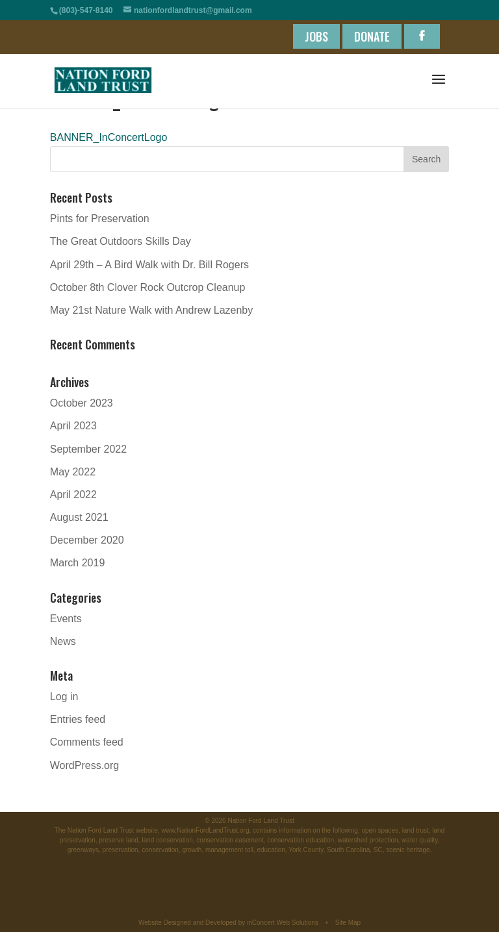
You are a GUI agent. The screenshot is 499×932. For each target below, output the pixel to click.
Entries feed (77, 719)
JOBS (316, 36)
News (63, 641)
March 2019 (77, 562)
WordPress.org (84, 765)
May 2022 (73, 471)
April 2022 (73, 494)
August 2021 (79, 517)
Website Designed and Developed (187, 922)
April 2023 (73, 425)
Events (66, 618)
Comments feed (86, 742)
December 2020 (87, 540)
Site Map (348, 922)
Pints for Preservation (99, 218)
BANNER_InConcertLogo (109, 137)
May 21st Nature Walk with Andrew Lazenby (151, 310)
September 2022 (88, 449)
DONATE (372, 36)
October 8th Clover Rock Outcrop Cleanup (148, 287)
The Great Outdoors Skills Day (120, 241)
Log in (64, 696)
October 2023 (81, 403)
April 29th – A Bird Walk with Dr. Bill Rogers (149, 264)
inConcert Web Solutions (282, 922)
